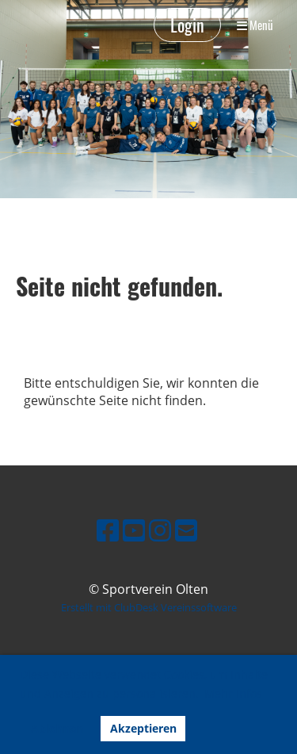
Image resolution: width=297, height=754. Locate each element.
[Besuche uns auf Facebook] (108, 530)
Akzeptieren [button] (143, 728)
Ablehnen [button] (57, 728)
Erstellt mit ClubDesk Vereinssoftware (149, 607)
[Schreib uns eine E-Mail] (186, 530)
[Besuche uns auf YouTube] (134, 530)
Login (187, 24)
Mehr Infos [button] (233, 693)
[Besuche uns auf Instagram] (160, 530)
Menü (255, 25)
